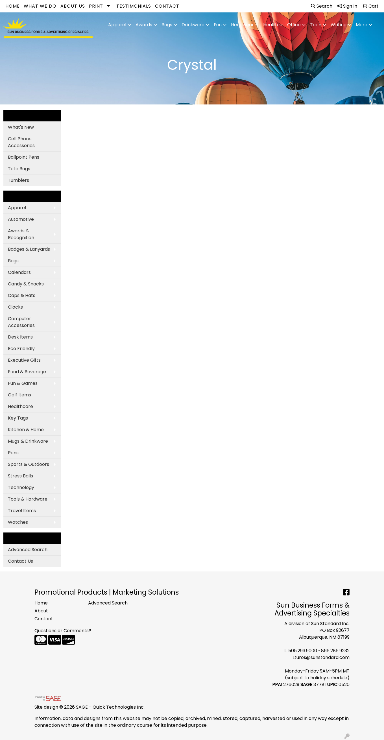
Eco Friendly (21, 348)
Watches (18, 522)
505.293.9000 (302, 650)
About (41, 611)
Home (12, 6)
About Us (72, 6)
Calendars (19, 272)
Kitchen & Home (26, 429)
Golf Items (19, 395)
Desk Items (20, 337)
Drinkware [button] (193, 24)
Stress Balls (20, 476)
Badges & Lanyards (29, 249)
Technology (21, 487)
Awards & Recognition (21, 234)
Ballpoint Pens (23, 157)
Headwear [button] (242, 24)
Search (321, 6)
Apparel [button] (117, 24)
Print (96, 6)
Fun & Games (23, 383)
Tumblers (18, 180)
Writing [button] (338, 24)
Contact (167, 6)
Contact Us (20, 561)
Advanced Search (27, 549)
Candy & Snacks (26, 284)
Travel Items (22, 510)
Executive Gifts (24, 360)
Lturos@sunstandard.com (321, 657)
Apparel (17, 207)
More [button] (361, 24)
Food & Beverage (27, 371)
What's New (21, 127)
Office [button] (294, 24)
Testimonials (133, 6)
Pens (13, 452)
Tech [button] (315, 24)
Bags (13, 260)
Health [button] (270, 24)
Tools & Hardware (27, 499)
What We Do (40, 6)
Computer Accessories (21, 322)
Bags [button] (167, 24)
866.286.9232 (335, 650)
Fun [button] (218, 24)
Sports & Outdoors (28, 464)
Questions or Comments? (62, 630)
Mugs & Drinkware (28, 441)
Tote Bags (19, 168)
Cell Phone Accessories (21, 142)
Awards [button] (144, 24)
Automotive (21, 219)
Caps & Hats (21, 295)
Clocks (15, 307)
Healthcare (20, 406)
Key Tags (18, 418)
